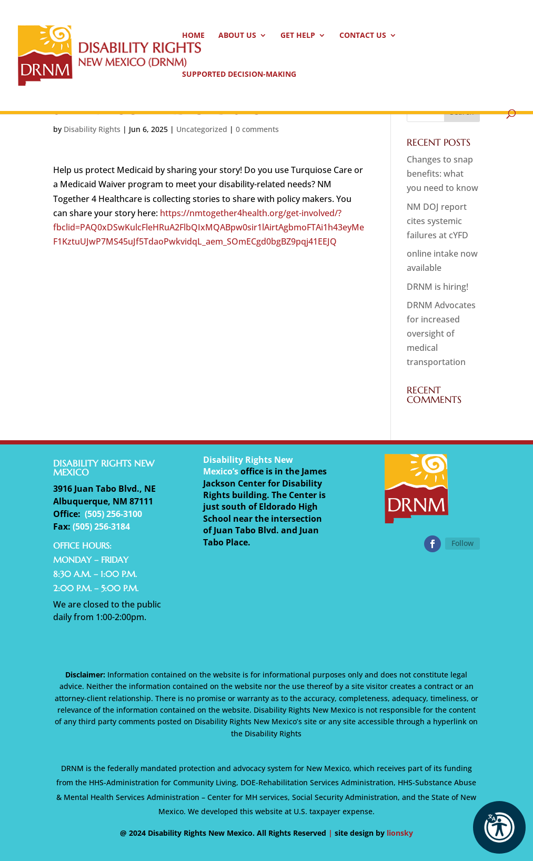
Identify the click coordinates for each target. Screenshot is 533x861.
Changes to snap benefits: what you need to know (442, 174)
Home (193, 36)
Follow (462, 543)
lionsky (400, 833)
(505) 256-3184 (101, 526)
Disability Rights (92, 129)
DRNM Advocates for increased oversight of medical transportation (441, 333)
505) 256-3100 (114, 514)
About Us (237, 36)
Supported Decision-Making (239, 74)
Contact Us (362, 36)
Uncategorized (201, 129)
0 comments (257, 129)
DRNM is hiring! (437, 286)
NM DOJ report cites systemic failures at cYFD (437, 221)
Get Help (297, 36)
